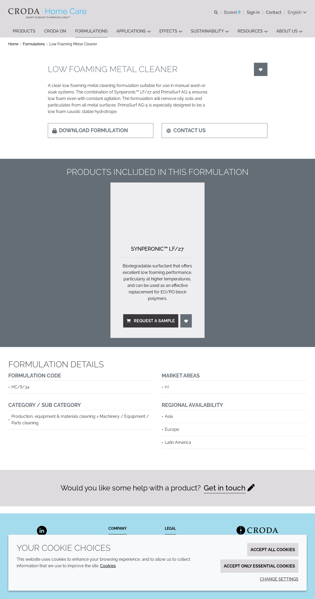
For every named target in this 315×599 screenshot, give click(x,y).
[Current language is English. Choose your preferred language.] (297, 12)
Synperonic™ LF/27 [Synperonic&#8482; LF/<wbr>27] (157, 249)
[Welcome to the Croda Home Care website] (48, 11)
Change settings (279, 579)
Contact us (186, 131)
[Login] (260, 70)
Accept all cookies (273, 549)
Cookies (108, 565)
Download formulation (90, 131)
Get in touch (225, 488)
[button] (24, 31)
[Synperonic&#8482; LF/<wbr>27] (157, 209)
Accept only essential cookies (259, 566)
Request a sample (151, 321)
